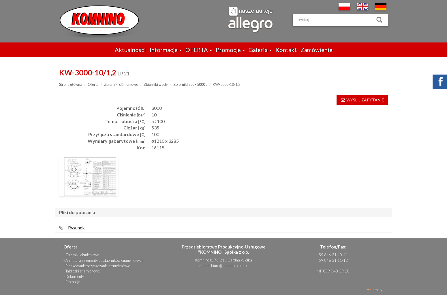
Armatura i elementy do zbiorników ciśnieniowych (104, 260)
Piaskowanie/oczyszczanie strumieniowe (97, 266)
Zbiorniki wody (156, 84)
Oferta (93, 84)
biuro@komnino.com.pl (229, 265)
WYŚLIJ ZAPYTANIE (362, 99)
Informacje (166, 49)
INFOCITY (377, 290)
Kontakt (286, 49)
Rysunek (76, 227)
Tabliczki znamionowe (82, 271)
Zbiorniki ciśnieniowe (121, 84)
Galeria (260, 49)
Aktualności (130, 49)
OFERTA (198, 49)
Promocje (230, 49)
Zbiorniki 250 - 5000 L (190, 84)
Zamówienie (316, 49)
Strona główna (70, 84)
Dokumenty (74, 276)
